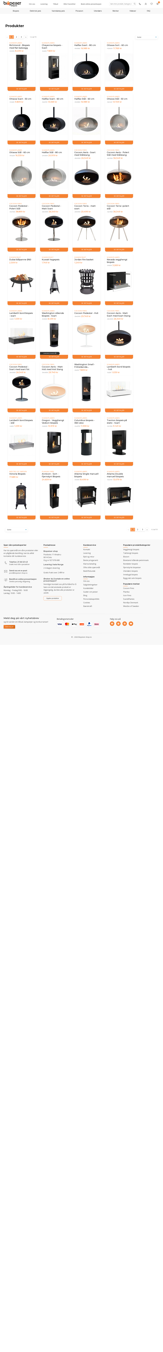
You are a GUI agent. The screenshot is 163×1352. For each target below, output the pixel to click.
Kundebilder (88, 588)
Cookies (86, 602)
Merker (116, 11)
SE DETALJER (21, 89)
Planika (126, 592)
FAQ (148, 11)
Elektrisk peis (35, 11)
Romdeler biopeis (130, 564)
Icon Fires (127, 595)
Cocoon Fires (128, 588)
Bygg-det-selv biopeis (132, 578)
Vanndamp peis (58, 11)
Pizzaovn (79, 11)
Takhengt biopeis (130, 553)
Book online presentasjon (91, 4)
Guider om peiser (90, 592)
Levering (44, 4)
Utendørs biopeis (130, 571)
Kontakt (86, 549)
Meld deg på (9, 627)
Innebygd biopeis (130, 574)
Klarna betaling (89, 564)
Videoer (133, 11)
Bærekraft (87, 606)
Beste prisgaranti (90, 560)
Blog (85, 595)
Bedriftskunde (89, 571)
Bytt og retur (88, 556)
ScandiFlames (15, 43)
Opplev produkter (52, 598)
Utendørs (98, 11)
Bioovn (126, 556)
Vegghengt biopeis (131, 549)
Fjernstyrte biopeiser (132, 567)
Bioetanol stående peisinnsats (136, 560)
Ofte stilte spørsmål (91, 567)
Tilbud (55, 4)
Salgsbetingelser (90, 584)
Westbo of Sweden (131, 606)
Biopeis (16, 11)
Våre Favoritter (69, 4)
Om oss (32, 4)
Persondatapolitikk (91, 599)
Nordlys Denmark (130, 602)
